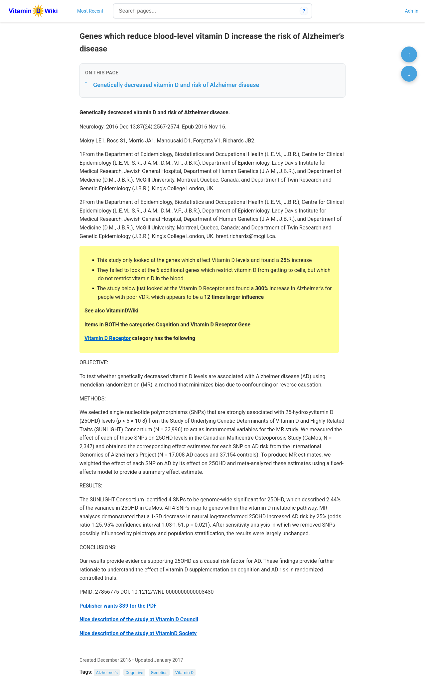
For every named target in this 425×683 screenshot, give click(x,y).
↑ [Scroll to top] (409, 54)
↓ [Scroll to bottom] (409, 73)
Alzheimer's (107, 672)
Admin (411, 11)
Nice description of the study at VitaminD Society (138, 633)
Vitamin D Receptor (107, 338)
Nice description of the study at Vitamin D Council (138, 619)
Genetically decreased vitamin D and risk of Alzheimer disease (176, 84)
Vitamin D (184, 672)
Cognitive (134, 672)
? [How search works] (304, 11)
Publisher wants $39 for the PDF (118, 606)
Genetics (159, 672)
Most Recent (90, 11)
